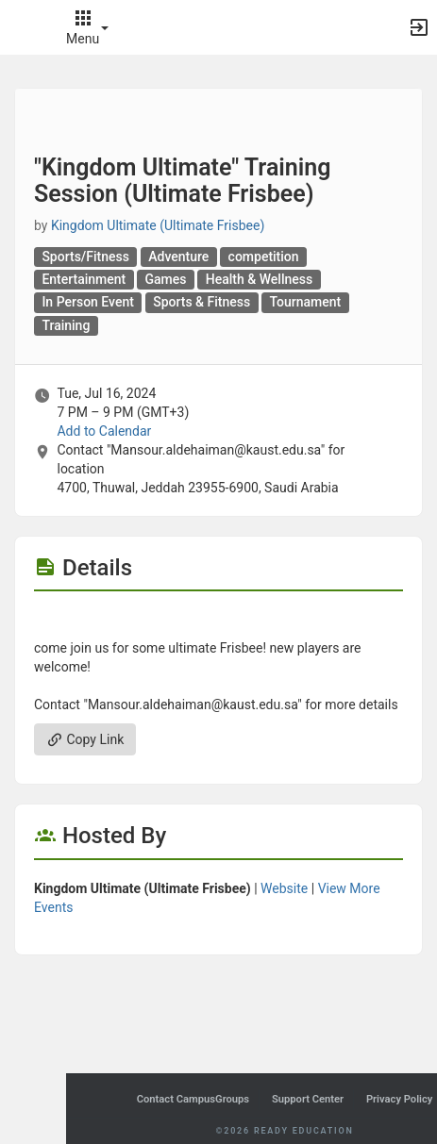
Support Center (308, 1099)
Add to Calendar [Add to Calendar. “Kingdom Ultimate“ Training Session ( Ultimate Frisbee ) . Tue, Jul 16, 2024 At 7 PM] (104, 431)
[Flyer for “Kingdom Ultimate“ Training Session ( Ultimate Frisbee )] (218, 619)
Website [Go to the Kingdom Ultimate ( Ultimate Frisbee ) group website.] (284, 888)
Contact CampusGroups (193, 1099)
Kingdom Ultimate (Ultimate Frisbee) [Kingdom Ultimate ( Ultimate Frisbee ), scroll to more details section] (157, 225)
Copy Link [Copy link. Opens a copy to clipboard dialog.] (85, 739)
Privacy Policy (399, 1099)
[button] (23, 27)
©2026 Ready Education (284, 1131)
